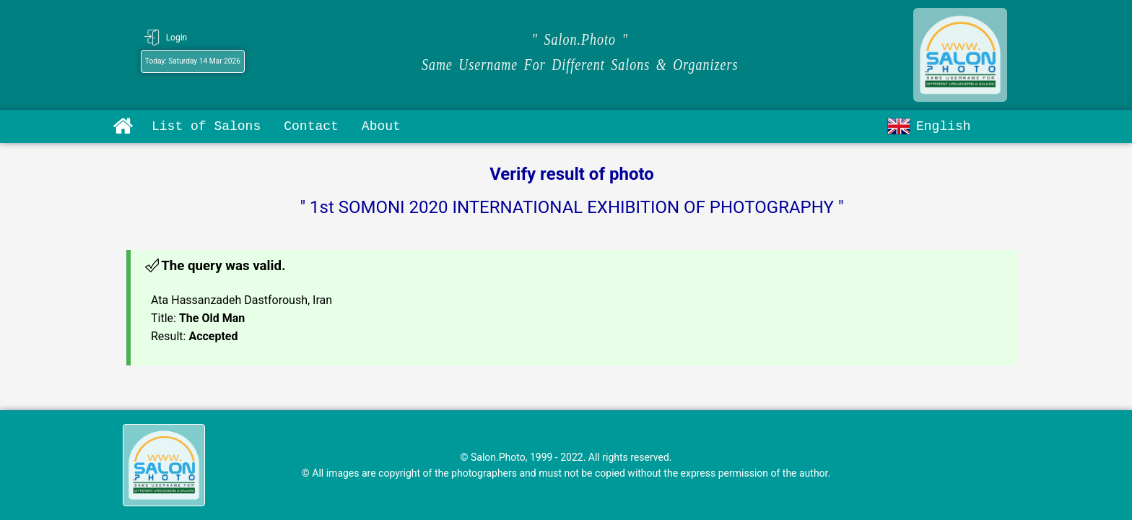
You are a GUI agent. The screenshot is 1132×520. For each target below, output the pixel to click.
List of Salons (206, 126)
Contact (311, 126)
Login (177, 37)
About (381, 126)
